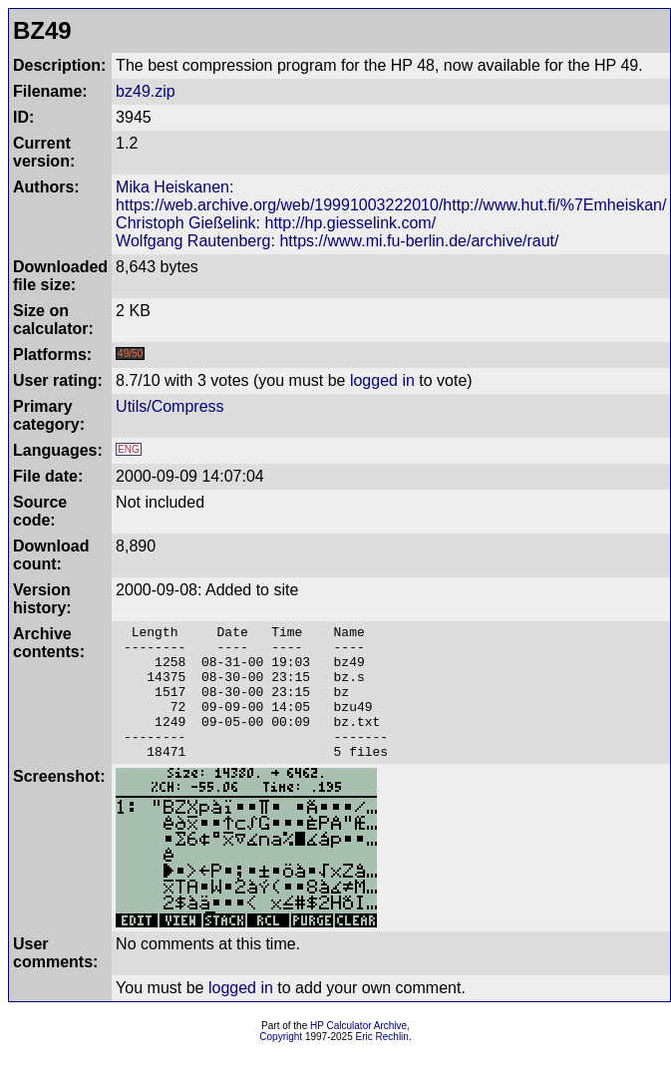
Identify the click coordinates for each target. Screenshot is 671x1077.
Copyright (280, 1063)
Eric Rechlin (382, 1063)
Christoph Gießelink (186, 222)
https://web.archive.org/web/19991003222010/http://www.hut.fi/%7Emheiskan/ (391, 204)
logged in (382, 380)
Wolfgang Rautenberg (193, 240)
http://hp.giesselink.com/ (351, 222)
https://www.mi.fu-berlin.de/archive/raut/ (418, 240)
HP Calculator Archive (358, 1052)
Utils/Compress (169, 406)
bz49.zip (145, 91)
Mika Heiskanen (172, 187)
